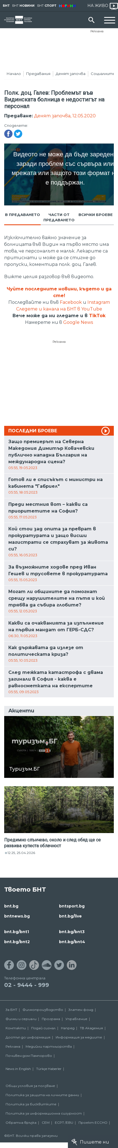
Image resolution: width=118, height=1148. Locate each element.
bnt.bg (11, 906)
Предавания (38, 73)
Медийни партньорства (49, 1046)
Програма (51, 1019)
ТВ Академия (91, 1028)
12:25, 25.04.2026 (21, 853)
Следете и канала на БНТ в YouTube (59, 309)
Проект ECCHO (92, 1122)
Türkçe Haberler (49, 1069)
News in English (18, 1069)
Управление (76, 1019)
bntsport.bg (72, 906)
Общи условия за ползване (30, 1086)
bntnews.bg (17, 916)
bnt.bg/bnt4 (72, 941)
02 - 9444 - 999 (26, 985)
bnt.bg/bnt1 (16, 931)
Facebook (71, 302)
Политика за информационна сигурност (44, 1113)
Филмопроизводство (43, 1010)
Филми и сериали (21, 1019)
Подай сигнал (43, 1028)
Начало (14, 73)
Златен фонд (80, 1010)
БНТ (6, 6)
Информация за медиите (79, 1037)
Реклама (97, 31)
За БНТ (11, 1010)
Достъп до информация (28, 1037)
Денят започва (70, 73)
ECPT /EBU (64, 1122)
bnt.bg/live (70, 916)
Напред (68, 1028)
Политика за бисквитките (31, 1104)
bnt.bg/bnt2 (17, 941)
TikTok (97, 315)
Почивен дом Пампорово (29, 1056)
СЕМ (46, 1122)
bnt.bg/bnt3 (72, 931)
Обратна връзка (21, 1122)
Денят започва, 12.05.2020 (65, 115)
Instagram (98, 302)
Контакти (16, 1028)
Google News (78, 322)
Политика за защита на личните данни (42, 1095)
